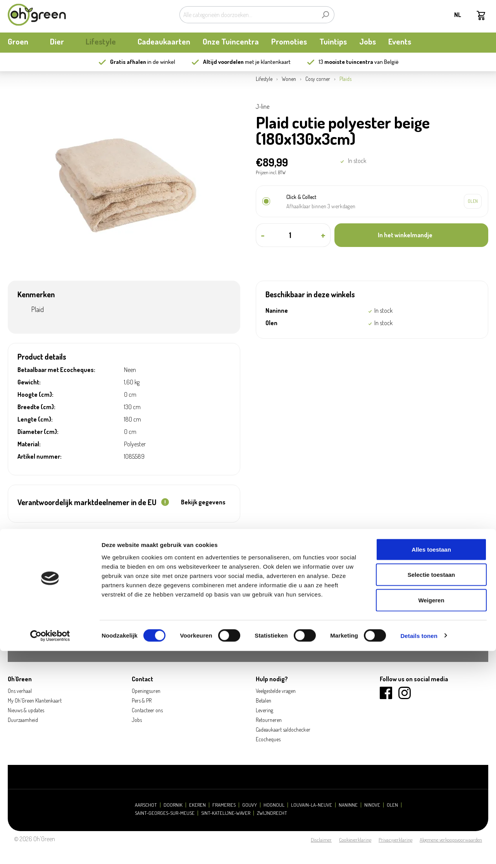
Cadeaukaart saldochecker (283, 729)
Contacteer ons (147, 710)
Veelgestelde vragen (276, 690)
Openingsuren (146, 690)
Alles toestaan (431, 762)
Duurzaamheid (23, 720)
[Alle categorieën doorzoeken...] (248, 14)
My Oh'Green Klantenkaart (35, 700)
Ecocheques (268, 739)
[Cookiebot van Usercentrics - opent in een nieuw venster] (50, 849)
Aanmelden (454, 634)
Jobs (137, 720)
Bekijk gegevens (203, 502)
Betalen (263, 700)
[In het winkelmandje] (411, 235)
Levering (264, 710)
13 (346, 61)
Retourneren (269, 720)
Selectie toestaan (431, 788)
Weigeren (431, 813)
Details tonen (418, 848)
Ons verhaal (20, 690)
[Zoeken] (325, 14)
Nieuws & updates (26, 710)
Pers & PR (142, 700)
